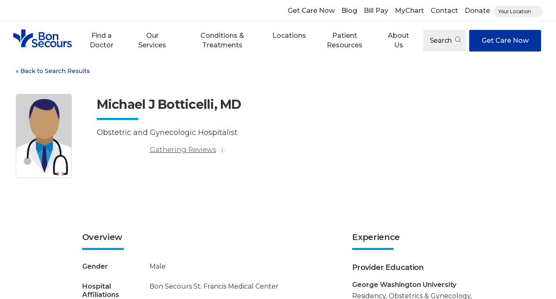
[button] (101, 40)
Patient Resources (345, 40)
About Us (398, 40)
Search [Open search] (445, 40)
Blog (349, 11)
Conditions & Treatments (222, 40)
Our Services (152, 40)
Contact (444, 11)
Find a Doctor (101, 40)
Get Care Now (311, 11)
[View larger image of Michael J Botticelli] (44, 136)
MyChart (409, 11)
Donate (477, 11)
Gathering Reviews (156, 150)
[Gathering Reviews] (122, 150)
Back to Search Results (53, 71)
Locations (289, 35)
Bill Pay (376, 11)
